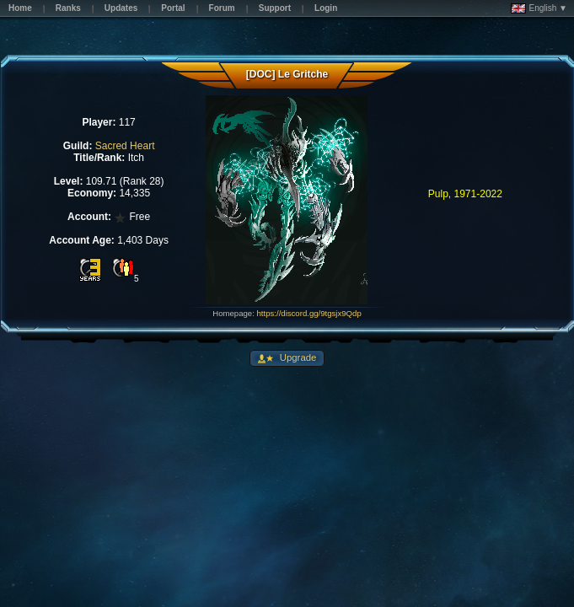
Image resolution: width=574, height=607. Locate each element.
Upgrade (297, 357)
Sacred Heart (125, 146)
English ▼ (539, 8)
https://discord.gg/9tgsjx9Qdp (309, 313)
